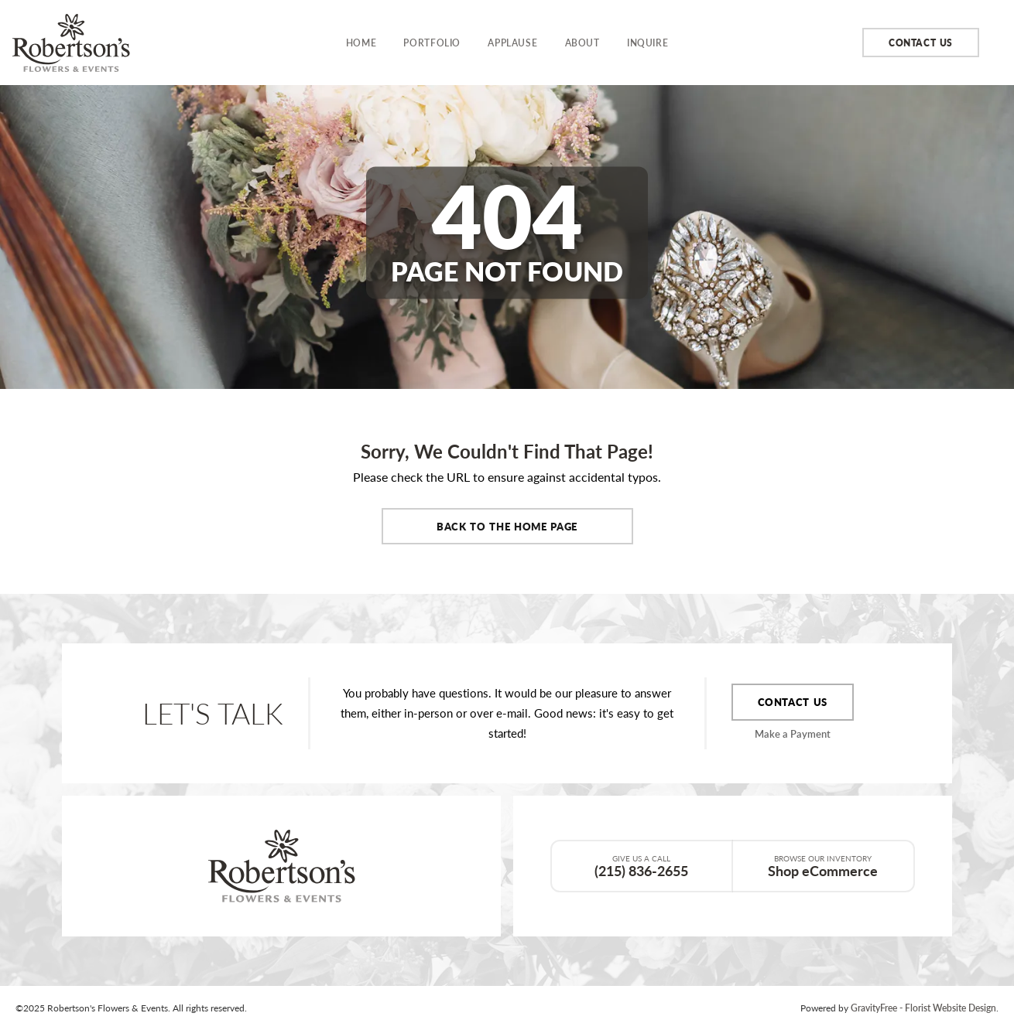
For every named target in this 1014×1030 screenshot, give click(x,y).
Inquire (647, 42)
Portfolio (432, 42)
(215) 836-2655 (641, 866)
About (582, 42)
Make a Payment (793, 733)
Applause (512, 42)
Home (361, 42)
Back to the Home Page (507, 526)
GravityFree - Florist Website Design (923, 1008)
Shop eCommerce (823, 866)
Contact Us (921, 42)
